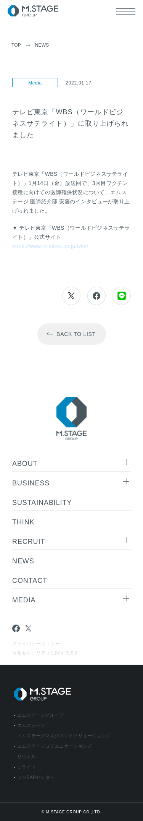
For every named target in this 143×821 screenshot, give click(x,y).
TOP (16, 45)
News (42, 45)
